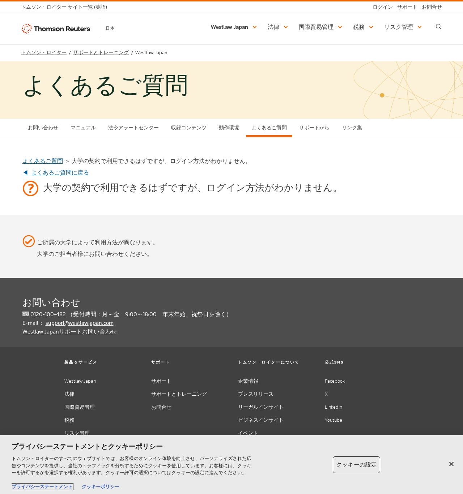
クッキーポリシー (100, 486)
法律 (69, 394)
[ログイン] (380, 7)
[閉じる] (451, 464)
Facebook (335, 381)
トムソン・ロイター (44, 53)
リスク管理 (77, 433)
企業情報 (248, 381)
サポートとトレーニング (101, 53)
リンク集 (352, 128)
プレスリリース (255, 394)
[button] (235, 27)
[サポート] (405, 7)
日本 (110, 28)
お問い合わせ (43, 128)
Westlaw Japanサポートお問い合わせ (69, 331)
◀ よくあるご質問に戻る (55, 172)
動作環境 (229, 128)
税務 (69, 420)
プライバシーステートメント (42, 486)
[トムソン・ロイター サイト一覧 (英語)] (66, 7)
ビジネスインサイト (261, 420)
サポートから (314, 128)
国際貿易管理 (79, 407)
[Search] (438, 26)
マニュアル (83, 128)
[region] (231, 464)
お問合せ (161, 407)
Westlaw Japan (80, 381)
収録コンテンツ (189, 128)
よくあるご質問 (269, 128)
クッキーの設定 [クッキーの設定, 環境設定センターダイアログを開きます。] (356, 464)
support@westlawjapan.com (80, 322)
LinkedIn (333, 407)
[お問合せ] (429, 7)
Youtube (333, 420)
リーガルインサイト (261, 407)
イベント (248, 433)
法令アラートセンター (133, 128)
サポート (161, 381)
